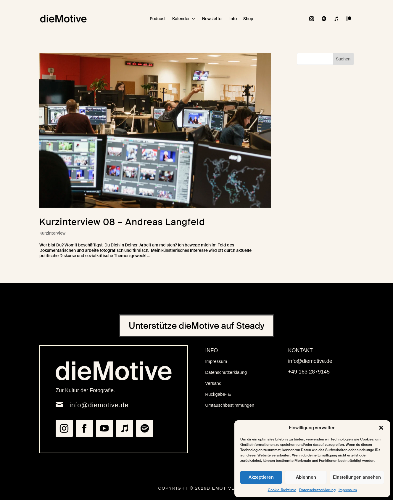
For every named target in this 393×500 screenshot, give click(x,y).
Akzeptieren (261, 477)
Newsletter (212, 18)
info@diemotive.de (99, 405)
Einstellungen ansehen (357, 477)
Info (233, 18)
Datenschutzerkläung (226, 372)
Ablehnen (306, 477)
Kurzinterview (52, 233)
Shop (248, 18)
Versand (213, 383)
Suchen (343, 59)
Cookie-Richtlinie (282, 490)
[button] (381, 428)
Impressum (348, 490)
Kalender (181, 18)
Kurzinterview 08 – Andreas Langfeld (122, 222)
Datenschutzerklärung (317, 490)
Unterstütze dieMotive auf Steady (196, 325)
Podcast (158, 18)
